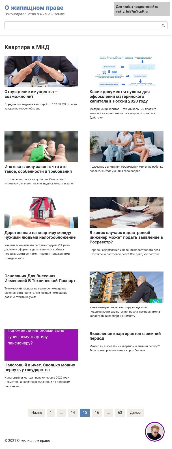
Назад (36, 412)
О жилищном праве (34, 7)
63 (120, 412)
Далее (135, 412)
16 (97, 412)
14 (73, 412)
